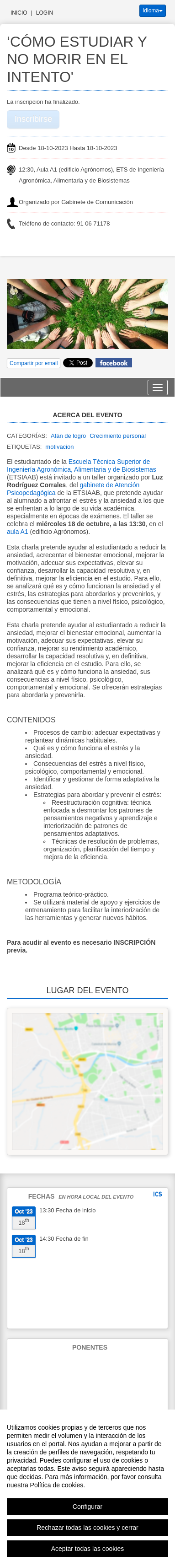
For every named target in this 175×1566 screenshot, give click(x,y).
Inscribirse (33, 119)
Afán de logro (68, 435)
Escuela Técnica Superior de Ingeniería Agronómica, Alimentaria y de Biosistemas (81, 465)
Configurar (87, 1506)
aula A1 (17, 531)
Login (44, 13)
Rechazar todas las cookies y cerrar (87, 1527)
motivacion (59, 446)
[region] (87, 1488)
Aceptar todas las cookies (87, 1548)
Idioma (153, 10)
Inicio (19, 13)
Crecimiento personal (118, 435)
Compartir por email (34, 363)
